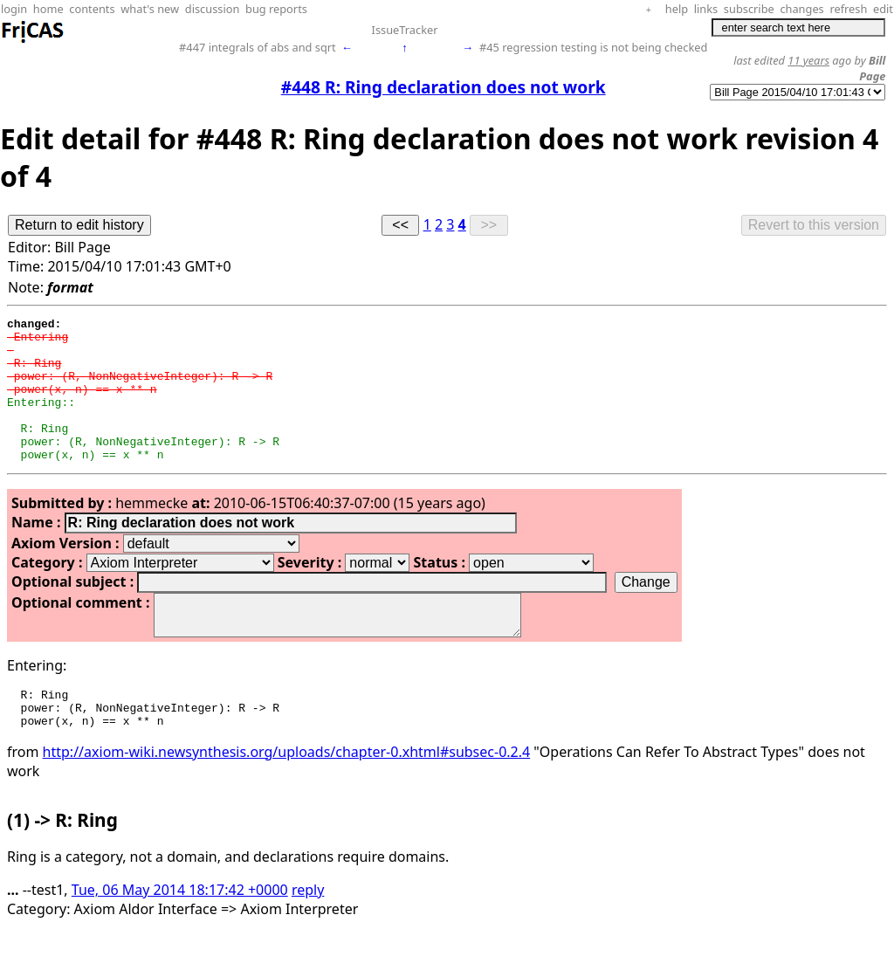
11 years (808, 60)
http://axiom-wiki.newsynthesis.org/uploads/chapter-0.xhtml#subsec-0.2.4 (287, 796)
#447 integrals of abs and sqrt (257, 47)
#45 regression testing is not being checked (593, 47)
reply (308, 934)
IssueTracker (405, 30)
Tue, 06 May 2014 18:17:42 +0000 (180, 934)
